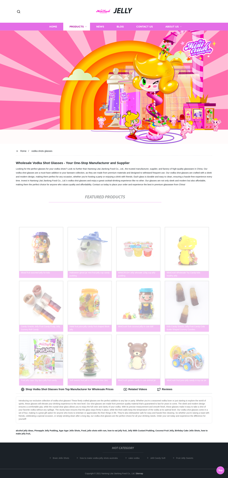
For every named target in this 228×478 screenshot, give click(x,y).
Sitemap (139, 473)
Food (83, 430)
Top (220, 470)
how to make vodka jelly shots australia (100, 458)
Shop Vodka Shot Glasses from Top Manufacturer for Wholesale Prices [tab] (67, 389)
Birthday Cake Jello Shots (187, 430)
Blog (120, 26)
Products (77, 26)
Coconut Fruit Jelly (164, 430)
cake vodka (135, 458)
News (100, 26)
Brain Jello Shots (62, 458)
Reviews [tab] (164, 389)
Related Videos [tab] (135, 389)
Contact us (144, 26)
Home (53, 26)
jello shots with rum (96, 430)
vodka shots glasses (41, 151)
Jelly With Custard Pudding (141, 430)
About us (172, 26)
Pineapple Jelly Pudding (46, 430)
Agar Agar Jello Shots (69, 430)
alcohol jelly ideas (24, 430)
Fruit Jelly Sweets (185, 458)
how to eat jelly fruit (117, 430)
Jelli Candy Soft (158, 458)
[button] (18, 12)
